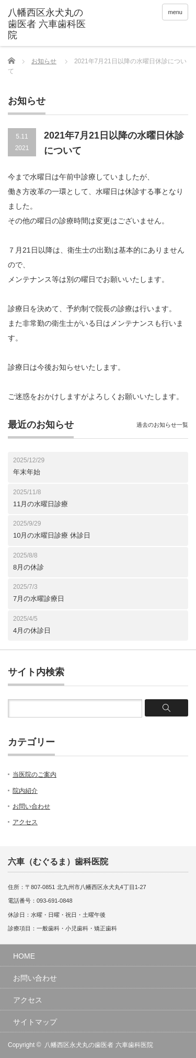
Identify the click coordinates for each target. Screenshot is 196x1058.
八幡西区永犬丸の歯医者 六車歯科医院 (98, 1045)
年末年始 (26, 472)
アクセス (25, 822)
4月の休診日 (32, 630)
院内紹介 (25, 790)
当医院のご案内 (34, 774)
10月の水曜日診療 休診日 (51, 535)
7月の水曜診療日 (38, 598)
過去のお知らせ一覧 (162, 425)
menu (175, 12)
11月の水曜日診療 (40, 504)
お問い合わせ (31, 806)
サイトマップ (35, 1022)
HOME (24, 956)
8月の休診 (28, 567)
